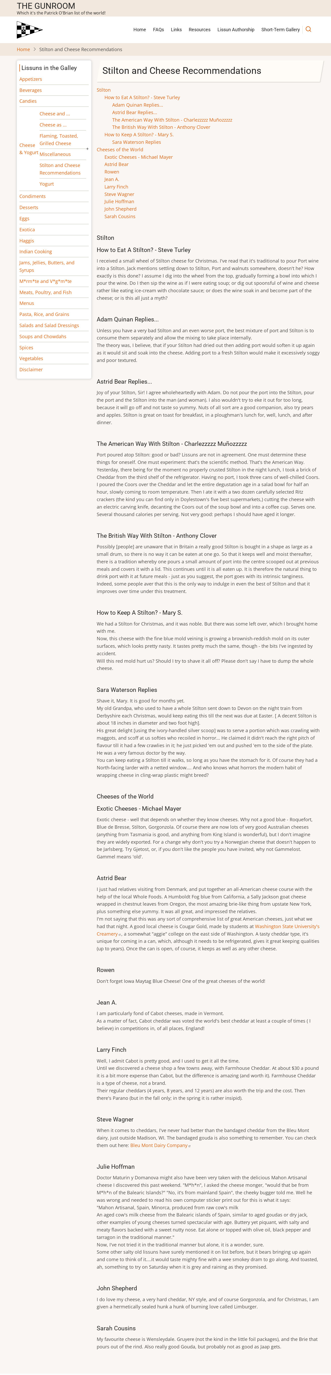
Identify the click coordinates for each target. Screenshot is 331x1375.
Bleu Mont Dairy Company (160, 1145)
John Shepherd (120, 209)
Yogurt (47, 184)
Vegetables (31, 358)
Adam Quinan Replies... (137, 105)
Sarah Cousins (120, 216)
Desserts (28, 207)
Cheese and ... (55, 113)
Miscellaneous (55, 154)
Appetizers (30, 79)
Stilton (104, 90)
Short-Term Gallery (280, 29)
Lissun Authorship (235, 29)
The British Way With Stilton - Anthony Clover (161, 127)
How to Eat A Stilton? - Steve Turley (142, 97)
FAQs (158, 29)
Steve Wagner (119, 194)
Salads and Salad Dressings (49, 325)
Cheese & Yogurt (28, 149)
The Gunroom (46, 6)
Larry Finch (116, 187)
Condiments (32, 196)
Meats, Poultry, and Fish (45, 292)
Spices (26, 347)
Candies (28, 101)
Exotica (27, 229)
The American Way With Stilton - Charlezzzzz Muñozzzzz (172, 120)
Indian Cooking (35, 251)
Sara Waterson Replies (136, 142)
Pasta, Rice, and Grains (44, 314)
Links (176, 29)
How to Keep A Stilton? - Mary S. (139, 134)
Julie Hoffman (119, 201)
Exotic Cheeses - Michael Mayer (138, 157)
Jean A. (111, 179)
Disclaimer (31, 369)
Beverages (30, 90)
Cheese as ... (53, 125)
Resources (199, 29)
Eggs (24, 218)
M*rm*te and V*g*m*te (45, 281)
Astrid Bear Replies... (134, 112)
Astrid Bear (116, 164)
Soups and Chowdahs (42, 336)
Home (139, 29)
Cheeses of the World (120, 149)
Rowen (111, 172)
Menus (26, 303)
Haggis (26, 241)
